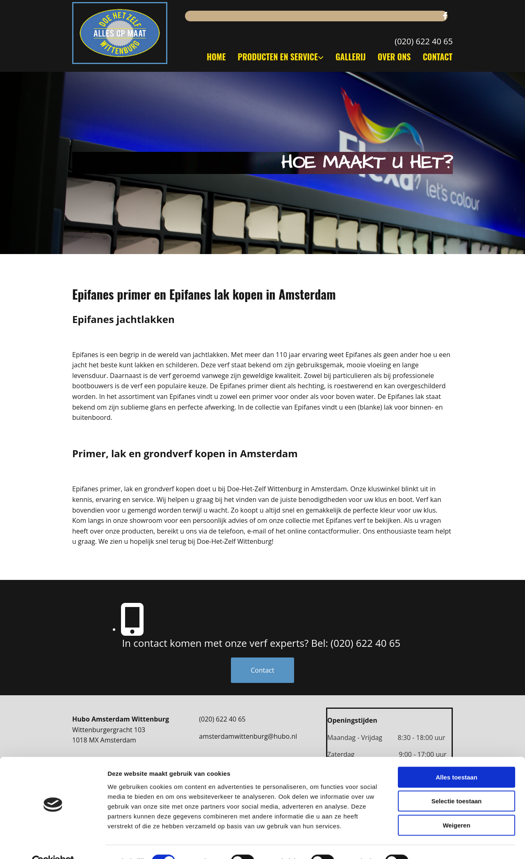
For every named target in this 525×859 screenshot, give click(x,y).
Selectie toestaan (456, 782)
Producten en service (275, 56)
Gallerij (349, 56)
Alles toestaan (456, 758)
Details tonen (443, 842)
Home (213, 56)
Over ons (394, 56)
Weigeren (456, 806)
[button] (262, 670)
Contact (438, 56)
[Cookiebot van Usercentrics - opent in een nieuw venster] (53, 843)
